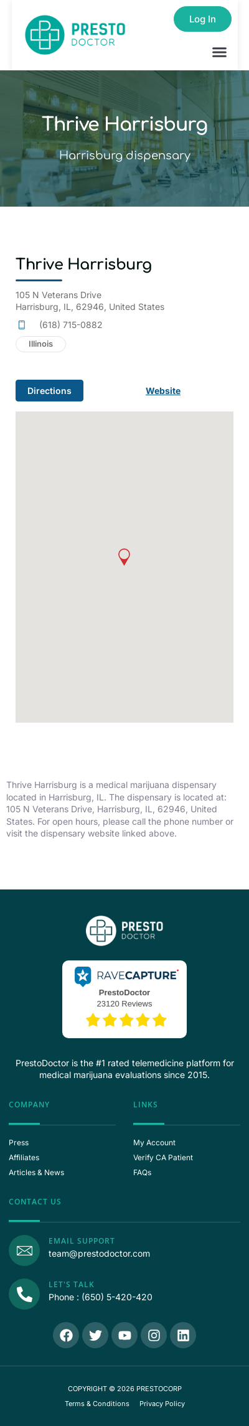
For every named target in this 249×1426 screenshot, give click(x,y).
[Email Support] (24, 1250)
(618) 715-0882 (71, 324)
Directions (49, 390)
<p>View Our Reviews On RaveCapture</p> (124, 998)
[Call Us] (24, 1294)
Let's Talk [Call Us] (72, 1284)
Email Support (82, 1241)
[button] (220, 52)
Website (163, 390)
